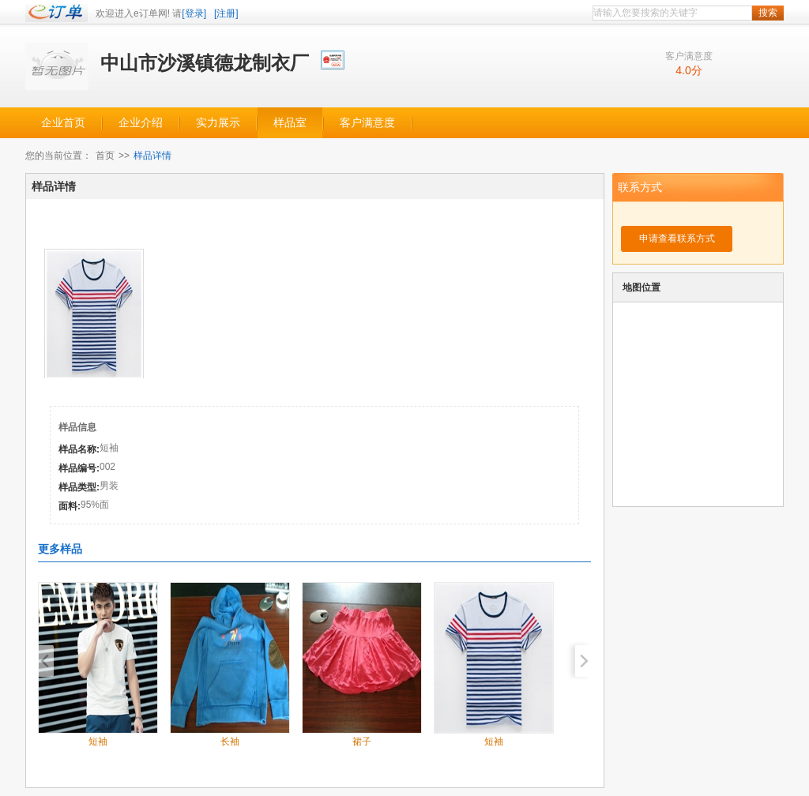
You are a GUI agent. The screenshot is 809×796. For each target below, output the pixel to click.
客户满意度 (367, 123)
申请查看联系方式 (677, 238)
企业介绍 (141, 123)
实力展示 (218, 123)
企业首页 (63, 123)
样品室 (290, 123)
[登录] (194, 13)
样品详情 (152, 155)
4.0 (682, 70)
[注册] (226, 13)
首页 (105, 155)
